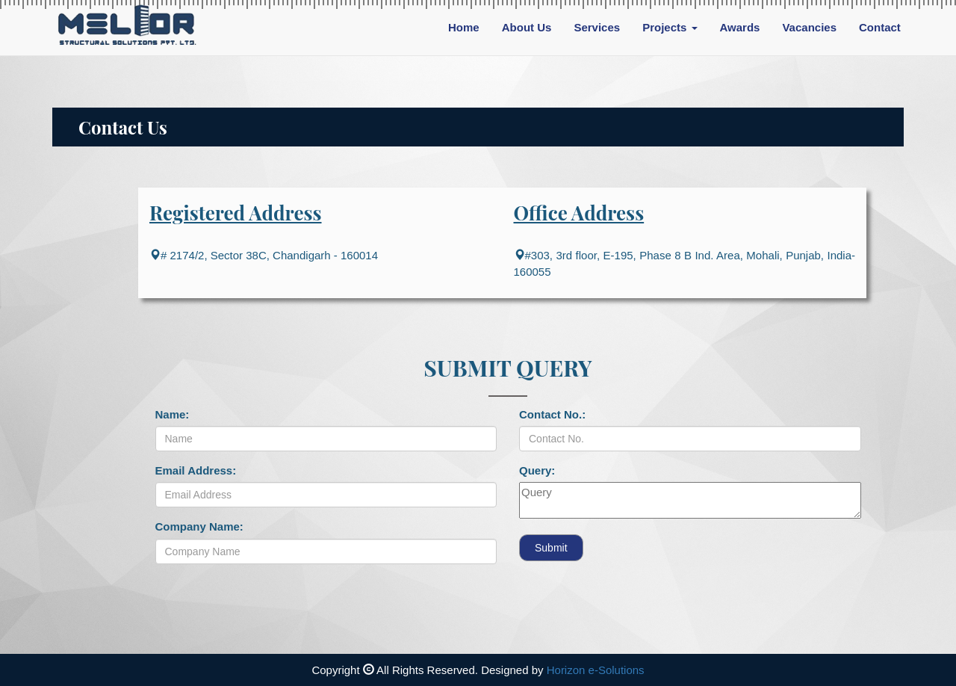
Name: (172, 414)
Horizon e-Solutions (596, 670)
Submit (551, 548)
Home (463, 27)
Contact (880, 27)
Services (597, 27)
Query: (537, 470)
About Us (527, 27)
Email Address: (196, 470)
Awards (740, 27)
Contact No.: (552, 414)
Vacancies (809, 27)
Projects (669, 27)
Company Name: (199, 526)
